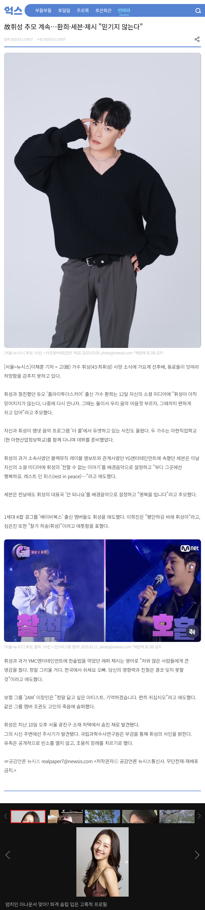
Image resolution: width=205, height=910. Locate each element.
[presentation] (5, 816)
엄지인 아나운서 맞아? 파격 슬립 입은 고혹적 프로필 (56, 904)
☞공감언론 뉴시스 (22, 761)
